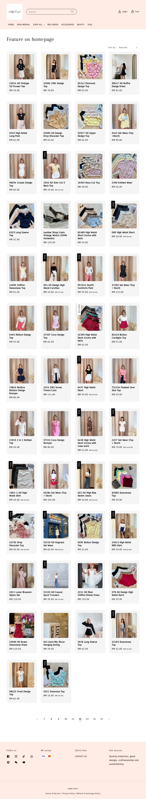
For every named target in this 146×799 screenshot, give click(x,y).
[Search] (72, 11)
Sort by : (112, 47)
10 (65, 719)
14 (94, 719)
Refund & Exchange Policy (88, 793)
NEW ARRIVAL (23, 25)
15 (101, 719)
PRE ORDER (52, 25)
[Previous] (37, 719)
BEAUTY (81, 25)
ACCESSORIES (67, 25)
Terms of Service (53, 793)
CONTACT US (81, 756)
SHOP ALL (37, 25)
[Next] (109, 719)
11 (73, 719)
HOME (11, 25)
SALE (90, 25)
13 (87, 719)
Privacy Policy (68, 793)
